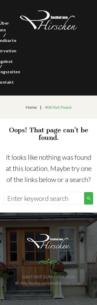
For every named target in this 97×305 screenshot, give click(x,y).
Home (31, 107)
